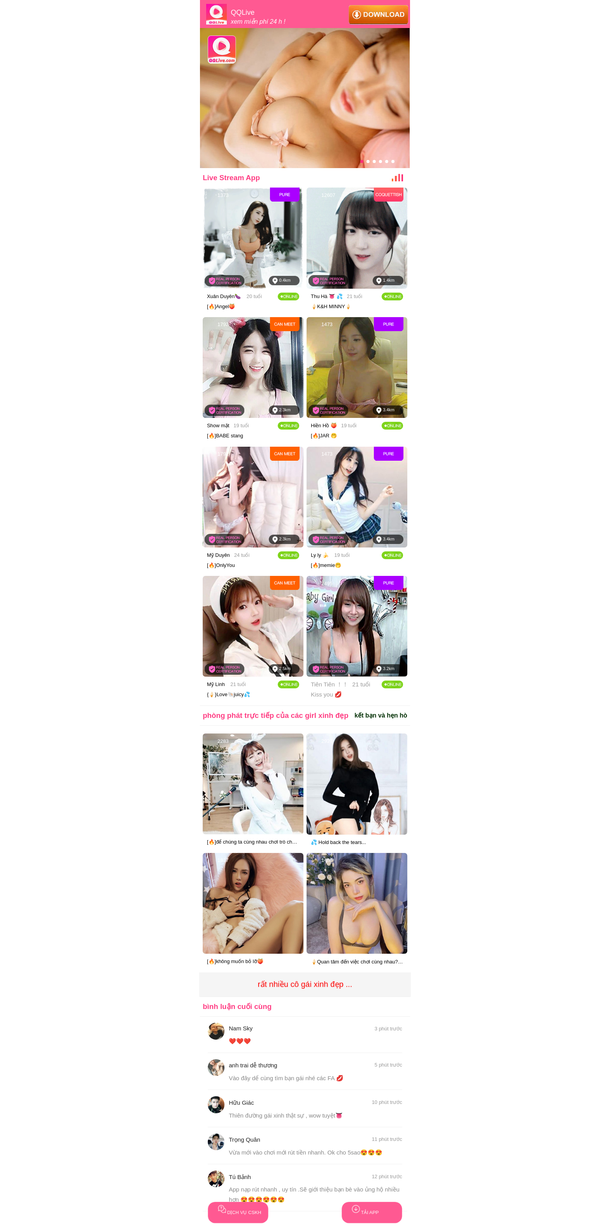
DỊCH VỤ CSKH (235, 1209)
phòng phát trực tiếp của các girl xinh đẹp (276, 715)
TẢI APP (360, 1209)
